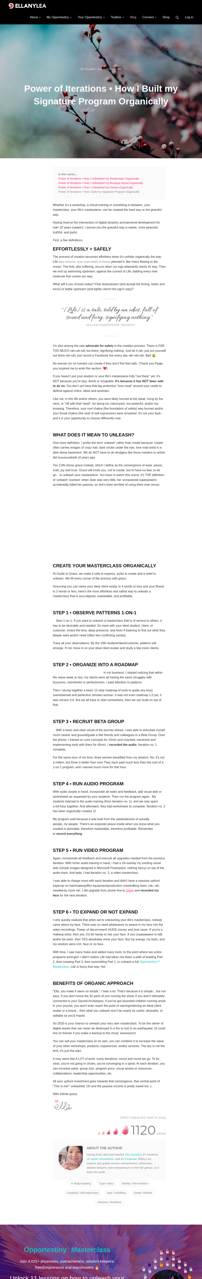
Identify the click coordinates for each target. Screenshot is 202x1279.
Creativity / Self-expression (83, 1192)
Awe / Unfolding (116, 1192)
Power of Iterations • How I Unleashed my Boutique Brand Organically (100, 183)
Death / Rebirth (143, 1192)
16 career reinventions (100, 1158)
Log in (189, 17)
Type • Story (106, 1183)
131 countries (133, 1154)
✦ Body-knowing (81, 1183)
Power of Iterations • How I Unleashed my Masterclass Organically (98, 178)
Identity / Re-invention (135, 1183)
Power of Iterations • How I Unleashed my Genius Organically (95, 187)
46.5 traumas (129, 1158)
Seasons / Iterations (109, 1202)
